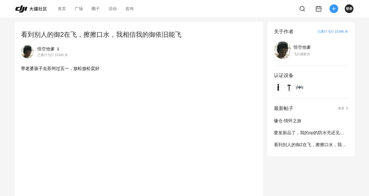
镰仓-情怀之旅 (287, 120)
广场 (79, 8)
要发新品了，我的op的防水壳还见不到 (311, 132)
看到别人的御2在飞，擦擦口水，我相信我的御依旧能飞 (311, 144)
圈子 (96, 8)
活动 (112, 8)
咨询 (129, 8)
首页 (62, 8)
